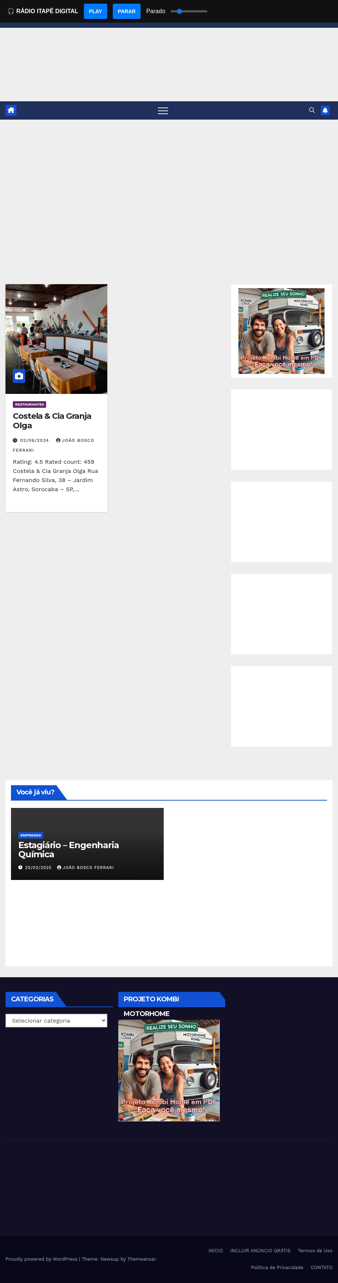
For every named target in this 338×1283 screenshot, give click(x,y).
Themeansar (141, 1259)
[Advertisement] (169, 174)
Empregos (31, 835)
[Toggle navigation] (163, 110)
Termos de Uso (315, 1250)
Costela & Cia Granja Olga (52, 420)
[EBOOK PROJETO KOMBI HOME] (281, 330)
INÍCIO (215, 1250)
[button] (312, 110)
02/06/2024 (35, 440)
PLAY (95, 11)
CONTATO (322, 1267)
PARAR (127, 11)
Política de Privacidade (277, 1267)
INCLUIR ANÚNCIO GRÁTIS (260, 1250)
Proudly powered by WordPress (42, 1259)
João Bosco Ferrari (85, 867)
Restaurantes (29, 404)
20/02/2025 (39, 867)
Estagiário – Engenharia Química (68, 849)
